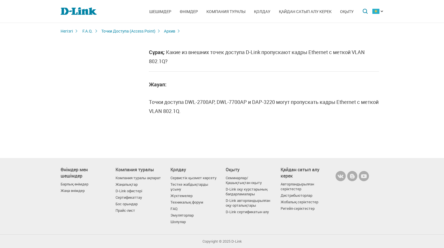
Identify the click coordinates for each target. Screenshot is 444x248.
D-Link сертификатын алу (247, 211)
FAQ (174, 208)
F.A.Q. (87, 31)
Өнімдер (189, 11)
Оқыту (347, 11)
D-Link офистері (129, 191)
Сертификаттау (129, 197)
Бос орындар (127, 204)
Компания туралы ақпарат (138, 178)
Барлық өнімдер (74, 184)
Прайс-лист (125, 210)
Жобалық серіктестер (299, 202)
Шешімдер (160, 11)
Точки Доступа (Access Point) (128, 31)
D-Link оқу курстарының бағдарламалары (246, 191)
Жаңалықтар (127, 184)
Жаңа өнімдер (73, 190)
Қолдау (262, 11)
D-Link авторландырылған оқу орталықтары (248, 203)
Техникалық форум (186, 202)
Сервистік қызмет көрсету (193, 178)
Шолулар (178, 221)
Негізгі (67, 31)
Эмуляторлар (182, 215)
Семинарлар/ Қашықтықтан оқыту (244, 180)
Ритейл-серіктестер (298, 208)
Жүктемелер (181, 195)
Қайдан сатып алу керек (305, 11)
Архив (169, 31)
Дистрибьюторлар (296, 195)
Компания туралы (226, 11)
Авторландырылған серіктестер (297, 186)
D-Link (236, 241)
